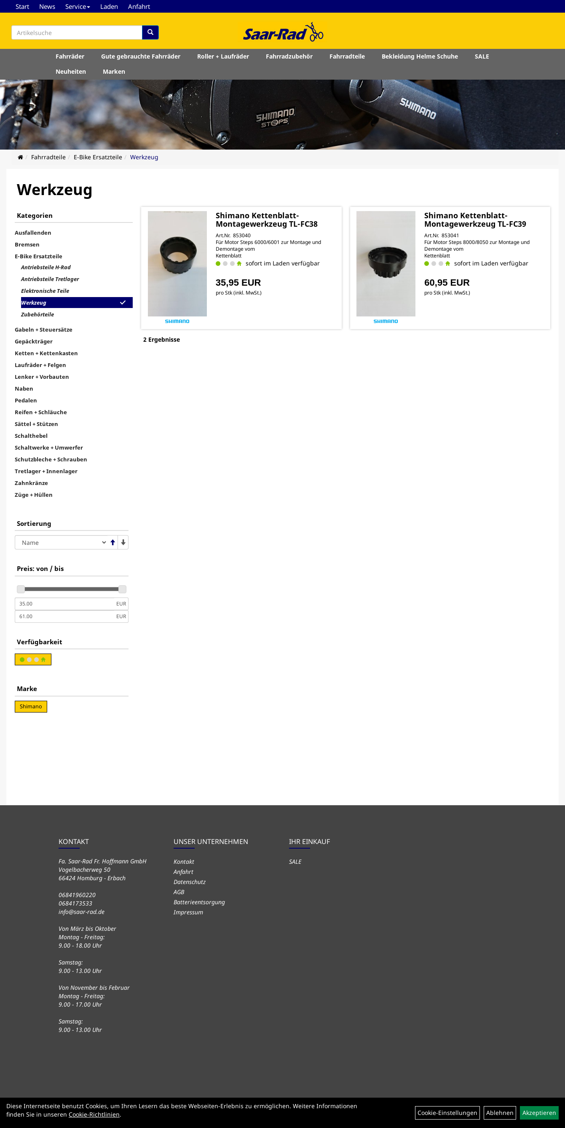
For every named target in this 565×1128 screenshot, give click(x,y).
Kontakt (184, 861)
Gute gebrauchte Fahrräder (140, 56)
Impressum (188, 912)
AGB (179, 892)
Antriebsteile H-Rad (46, 267)
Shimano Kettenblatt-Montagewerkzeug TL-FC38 (267, 219)
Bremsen (27, 244)
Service (77, 6)
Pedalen (26, 400)
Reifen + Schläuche (41, 412)
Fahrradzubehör (289, 56)
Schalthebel (31, 435)
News (47, 6)
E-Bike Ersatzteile (98, 157)
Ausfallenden (33, 232)
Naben (24, 388)
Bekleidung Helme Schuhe (420, 56)
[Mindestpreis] (64, 603)
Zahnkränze (31, 483)
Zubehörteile (37, 314)
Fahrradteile (347, 56)
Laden (109, 6)
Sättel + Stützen (36, 424)
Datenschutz (190, 882)
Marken (114, 71)
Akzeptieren (539, 1113)
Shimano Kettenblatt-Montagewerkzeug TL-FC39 (475, 219)
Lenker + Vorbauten (42, 376)
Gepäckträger (34, 341)
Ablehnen (500, 1113)
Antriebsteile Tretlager (50, 279)
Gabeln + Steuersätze (43, 329)
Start (22, 6)
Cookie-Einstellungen (447, 1113)
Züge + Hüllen (34, 494)
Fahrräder (70, 56)
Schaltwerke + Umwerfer (49, 447)
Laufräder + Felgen (40, 365)
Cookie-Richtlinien (94, 1114)
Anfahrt (139, 6)
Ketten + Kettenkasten (46, 353)
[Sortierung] (61, 542)
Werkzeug (144, 157)
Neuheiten (71, 71)
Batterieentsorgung (199, 902)
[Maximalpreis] (64, 616)
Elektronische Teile (45, 291)
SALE (482, 56)
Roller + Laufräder (223, 56)
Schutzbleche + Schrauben (51, 459)
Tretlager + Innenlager (46, 471)
